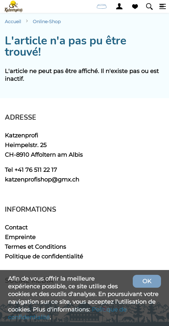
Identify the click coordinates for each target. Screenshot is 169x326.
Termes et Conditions (35, 246)
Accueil (13, 21)
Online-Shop (47, 21)
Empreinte (20, 237)
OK (146, 281)
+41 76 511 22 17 (35, 169)
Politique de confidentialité (44, 256)
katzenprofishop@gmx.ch (42, 179)
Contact (16, 227)
